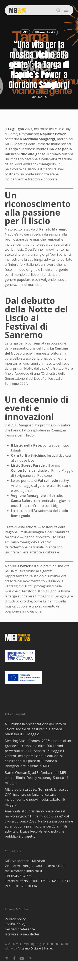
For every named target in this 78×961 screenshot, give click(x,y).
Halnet (48, 948)
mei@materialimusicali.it (23, 871)
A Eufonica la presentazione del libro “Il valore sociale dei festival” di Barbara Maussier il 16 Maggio (35, 729)
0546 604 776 (21, 876)
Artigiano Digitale (29, 948)
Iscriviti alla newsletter (22, 934)
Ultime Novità (45, 32)
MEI (25, 32)
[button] (66, 10)
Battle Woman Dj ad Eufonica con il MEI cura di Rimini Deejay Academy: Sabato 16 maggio (37, 777)
